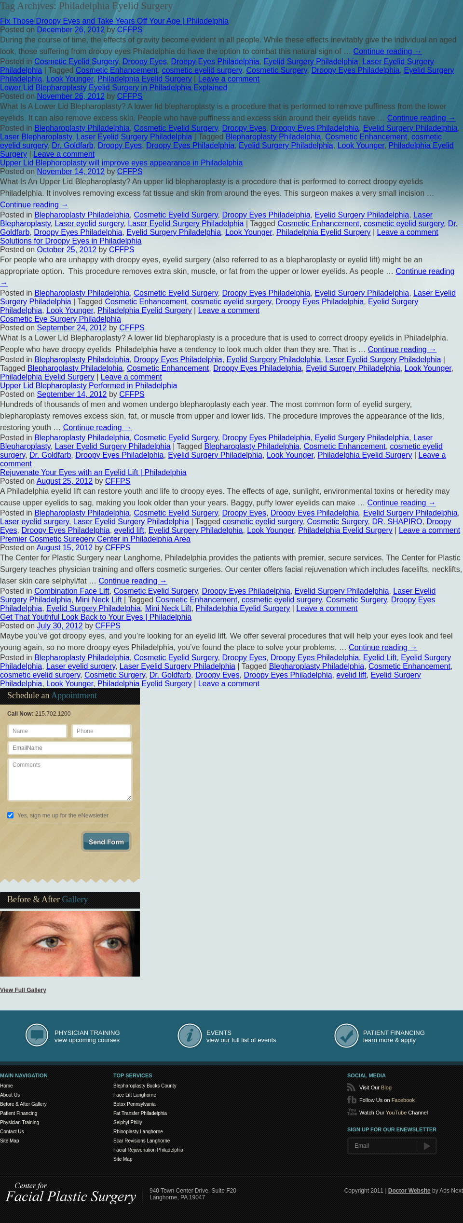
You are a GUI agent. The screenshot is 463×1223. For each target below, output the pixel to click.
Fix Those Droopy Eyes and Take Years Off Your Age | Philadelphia (114, 21)
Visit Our (375, 1087)
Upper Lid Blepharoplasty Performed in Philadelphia (88, 385)
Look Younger (69, 79)
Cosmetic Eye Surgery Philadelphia (60, 319)
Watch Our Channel (393, 1112)
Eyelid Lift (379, 657)
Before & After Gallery (23, 1104)
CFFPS (129, 30)
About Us (10, 1095)
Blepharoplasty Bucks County (145, 1085)
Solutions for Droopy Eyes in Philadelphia (71, 241)
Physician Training (19, 1122)
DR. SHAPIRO (397, 521)
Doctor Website (409, 1190)
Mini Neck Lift (99, 600)
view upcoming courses (87, 1036)
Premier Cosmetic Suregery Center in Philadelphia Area (95, 539)
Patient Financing (18, 1113)
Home (6, 1085)
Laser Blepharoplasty (36, 137)
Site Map (9, 1140)
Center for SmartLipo (71, 1192)
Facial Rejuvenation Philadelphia (148, 1150)
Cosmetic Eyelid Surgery (76, 61)
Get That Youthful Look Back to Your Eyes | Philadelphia (95, 617)
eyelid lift (129, 530)
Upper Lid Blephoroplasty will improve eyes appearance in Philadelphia (121, 163)
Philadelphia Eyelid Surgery (144, 79)
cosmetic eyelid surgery (202, 70)
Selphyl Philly (127, 1122)
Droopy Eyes (145, 61)
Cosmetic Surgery (276, 70)
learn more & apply (394, 1036)
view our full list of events (241, 1036)
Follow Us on (387, 1100)
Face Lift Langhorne (134, 1095)
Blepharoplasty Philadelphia (81, 128)
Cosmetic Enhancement (117, 70)
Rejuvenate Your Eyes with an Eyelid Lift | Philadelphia (93, 472)
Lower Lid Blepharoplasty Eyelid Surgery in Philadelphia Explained (113, 87)
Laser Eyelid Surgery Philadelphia (134, 137)
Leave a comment (228, 79)
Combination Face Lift (71, 591)
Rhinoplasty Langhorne (138, 1131)
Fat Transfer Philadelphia (140, 1113)
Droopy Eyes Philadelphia (215, 61)
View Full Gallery (23, 990)
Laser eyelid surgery (89, 223)
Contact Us (12, 1131)
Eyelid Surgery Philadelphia (311, 61)
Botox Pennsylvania (134, 1104)
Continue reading (388, 51)
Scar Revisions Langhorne (141, 1140)
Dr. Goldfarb (72, 145)
